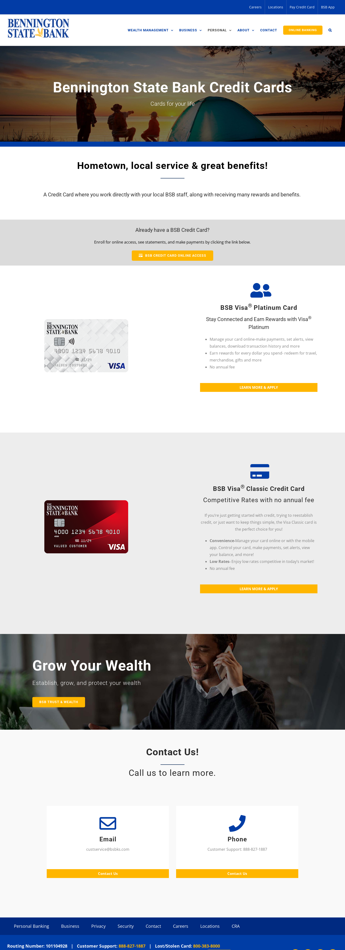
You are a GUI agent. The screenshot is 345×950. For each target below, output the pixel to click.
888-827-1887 (132, 946)
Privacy (98, 926)
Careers (180, 926)
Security (126, 926)
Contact (153, 926)
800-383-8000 (206, 946)
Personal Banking (31, 926)
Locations (210, 926)
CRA (236, 926)
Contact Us (108, 873)
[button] (330, 30)
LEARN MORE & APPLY (259, 387)
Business (70, 926)
